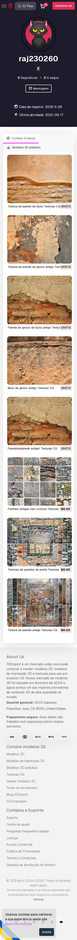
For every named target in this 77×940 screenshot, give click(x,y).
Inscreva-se (63, 6)
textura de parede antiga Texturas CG (32, 630)
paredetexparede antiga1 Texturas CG (32, 448)
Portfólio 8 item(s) (21, 138)
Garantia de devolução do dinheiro (30, 865)
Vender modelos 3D (21, 781)
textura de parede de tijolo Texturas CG (34, 206)
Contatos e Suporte (25, 810)
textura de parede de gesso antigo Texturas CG (39, 267)
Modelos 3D (15, 754)
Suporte (12, 818)
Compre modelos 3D (26, 746)
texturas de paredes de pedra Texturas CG (36, 569)
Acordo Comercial (19, 844)
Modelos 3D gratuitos (23, 147)
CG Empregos (16, 801)
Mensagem (38, 89)
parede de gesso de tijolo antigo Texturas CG (38, 327)
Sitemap (38, 899)
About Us (15, 656)
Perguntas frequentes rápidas (27, 831)
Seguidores (28, 78)
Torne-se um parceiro (21, 788)
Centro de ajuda (17, 824)
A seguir (51, 78)
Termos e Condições (21, 858)
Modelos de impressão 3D (25, 761)
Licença (12, 838)
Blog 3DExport (17, 794)
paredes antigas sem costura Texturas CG (36, 509)
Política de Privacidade (23, 851)
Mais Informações (18, 924)
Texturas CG (15, 774)
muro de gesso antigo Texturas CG (31, 388)
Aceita (46, 932)
